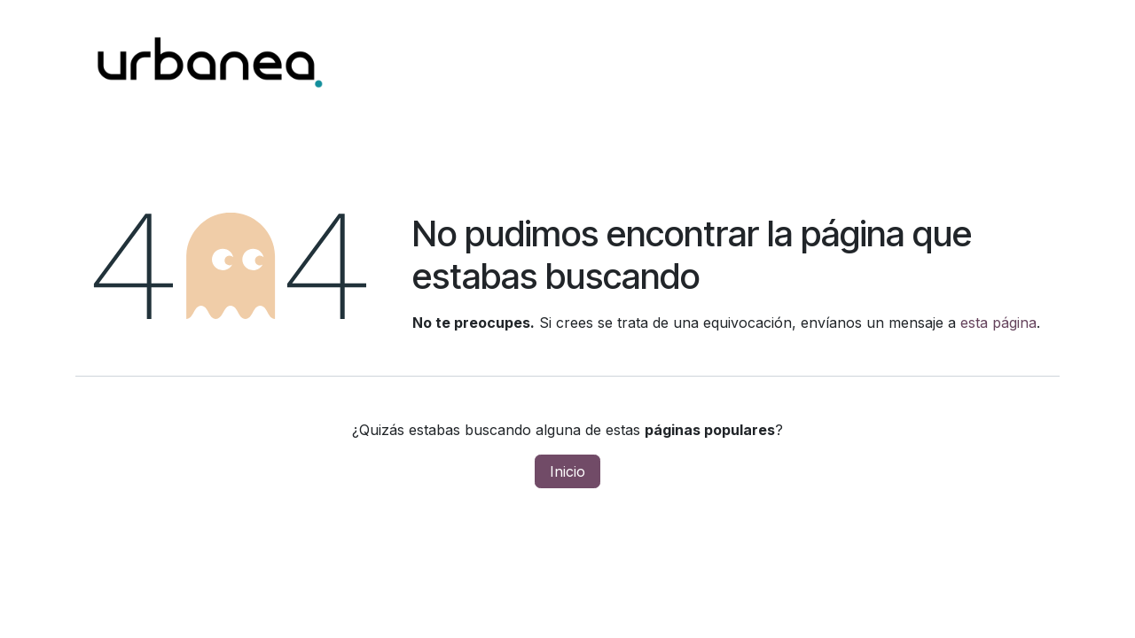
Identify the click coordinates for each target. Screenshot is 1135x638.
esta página (998, 322)
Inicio (567, 471)
